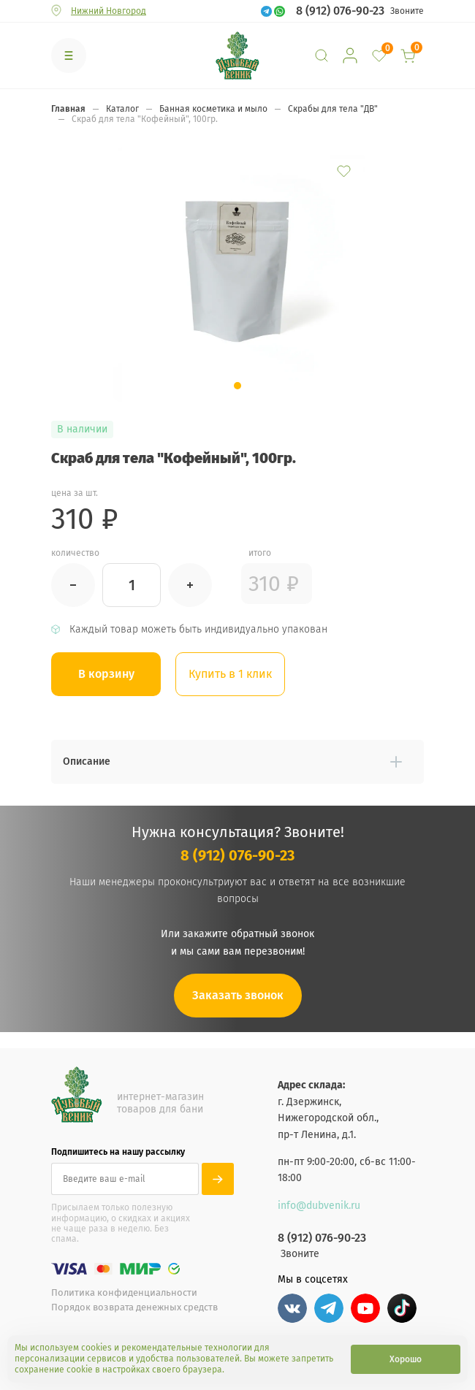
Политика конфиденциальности (124, 1292)
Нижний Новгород (108, 11)
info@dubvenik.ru (319, 1205)
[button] (237, 385)
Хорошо (406, 1359)
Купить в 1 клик (230, 674)
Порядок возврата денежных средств (134, 1307)
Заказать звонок (238, 995)
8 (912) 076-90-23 (340, 11)
